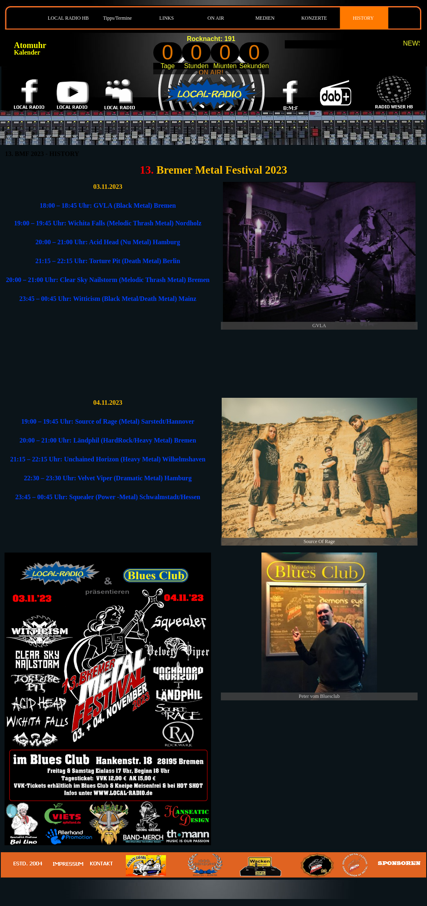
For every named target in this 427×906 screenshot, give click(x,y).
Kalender (27, 52)
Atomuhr (30, 45)
